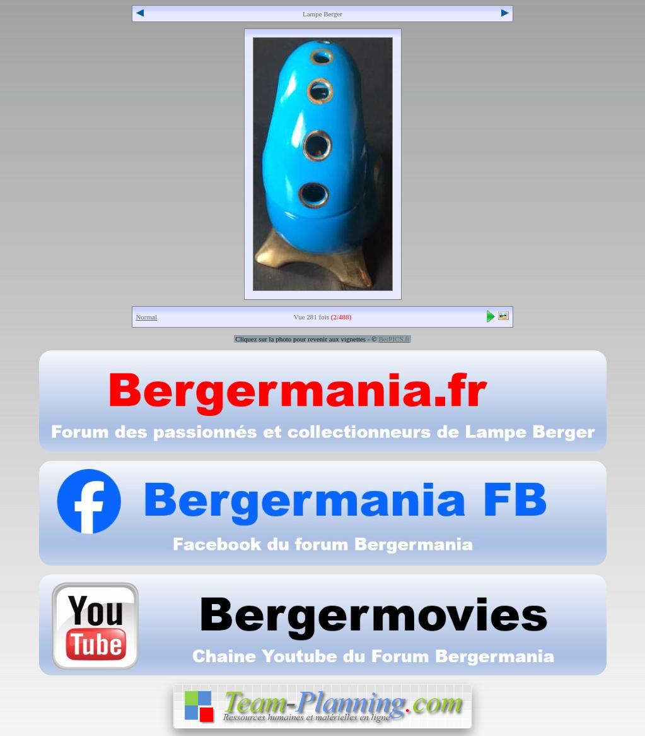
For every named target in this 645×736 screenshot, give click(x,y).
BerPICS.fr (393, 339)
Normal (146, 317)
